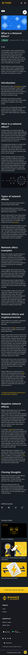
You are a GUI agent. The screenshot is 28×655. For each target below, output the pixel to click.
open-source (15, 222)
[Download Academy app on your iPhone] (6, 632)
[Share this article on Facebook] (9, 507)
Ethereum (11, 429)
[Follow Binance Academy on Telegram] (7, 638)
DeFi (23, 373)
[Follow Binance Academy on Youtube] (10, 638)
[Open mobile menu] (25, 3)
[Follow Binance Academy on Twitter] (5, 638)
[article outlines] (25, 12)
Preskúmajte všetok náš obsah (14, 590)
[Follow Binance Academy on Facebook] (3, 638)
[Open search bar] (21, 3)
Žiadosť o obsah (6, 622)
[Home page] (6, 3)
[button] (25, 3)
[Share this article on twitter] (2, 507)
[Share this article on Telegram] (15, 507)
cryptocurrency (18, 86)
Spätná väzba (6, 625)
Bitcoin (14, 327)
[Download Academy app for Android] (16, 632)
